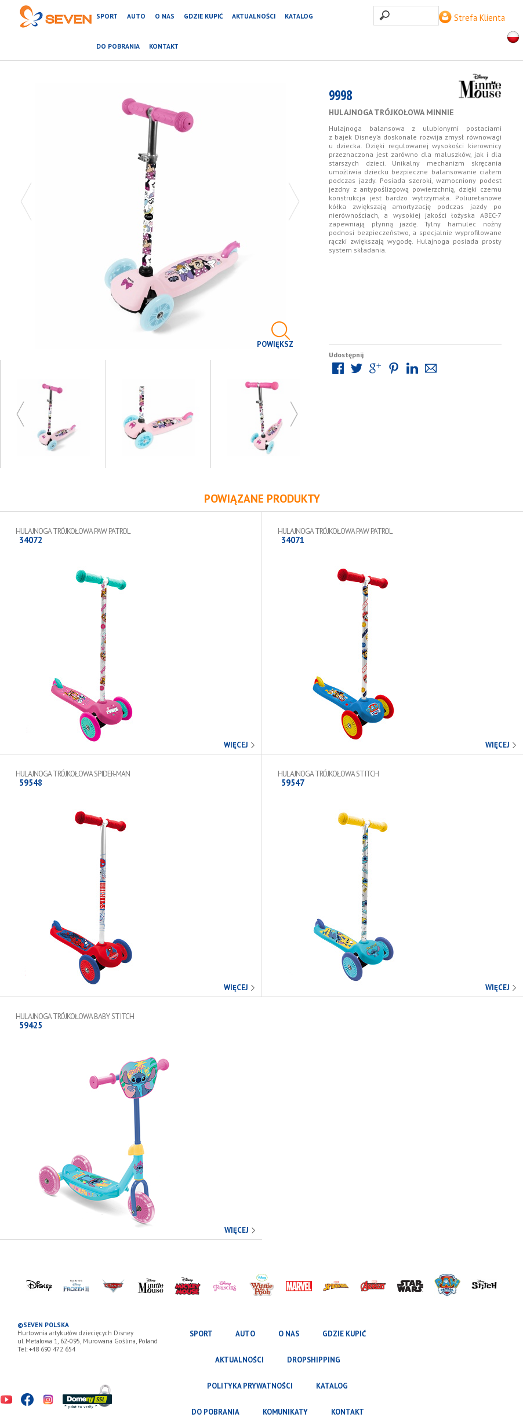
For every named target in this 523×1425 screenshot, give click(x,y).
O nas (165, 16)
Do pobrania (118, 46)
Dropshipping (313, 1360)
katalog (299, 16)
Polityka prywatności (250, 1386)
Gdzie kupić (203, 16)
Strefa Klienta (472, 17)
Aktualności (253, 16)
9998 (340, 97)
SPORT (107, 16)
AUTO (136, 16)
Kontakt (164, 46)
